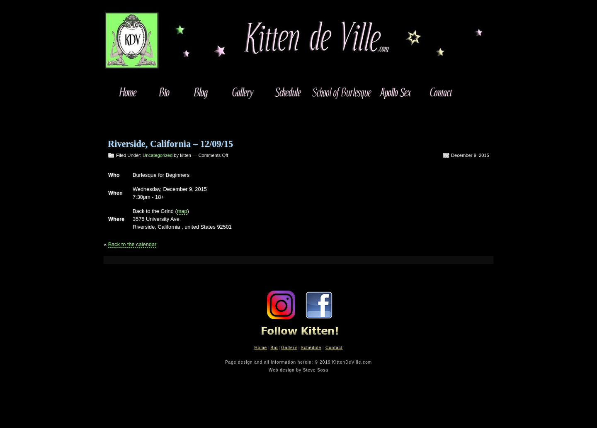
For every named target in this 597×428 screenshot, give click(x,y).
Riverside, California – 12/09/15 (170, 144)
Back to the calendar (132, 244)
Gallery (289, 347)
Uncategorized (157, 155)
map (182, 211)
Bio (273, 347)
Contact (333, 347)
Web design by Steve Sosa (298, 370)
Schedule (311, 347)
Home (260, 347)
